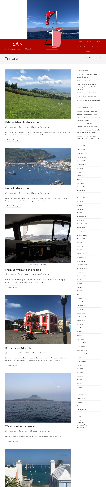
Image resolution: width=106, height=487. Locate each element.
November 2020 (82, 309)
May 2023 (80, 209)
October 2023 (81, 194)
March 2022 (80, 254)
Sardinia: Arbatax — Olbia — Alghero (88, 100)
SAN (17, 43)
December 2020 (82, 306)
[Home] (86, 58)
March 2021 (80, 294)
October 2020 (81, 313)
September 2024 (82, 164)
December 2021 (82, 265)
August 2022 (81, 239)
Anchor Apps (82, 46)
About (88, 41)
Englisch (36, 127)
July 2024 (80, 168)
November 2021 (82, 268)
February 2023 (81, 216)
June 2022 (80, 242)
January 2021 (81, 302)
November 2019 (82, 354)
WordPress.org (81, 427)
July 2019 (80, 369)
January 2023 (81, 220)
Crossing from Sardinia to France (87, 97)
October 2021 (81, 272)
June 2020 (80, 328)
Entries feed (80, 423)
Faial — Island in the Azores (22, 122)
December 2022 (82, 224)
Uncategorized (81, 410)
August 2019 (81, 365)
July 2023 (80, 202)
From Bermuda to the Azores (23, 269)
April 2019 (80, 380)
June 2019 (80, 372)
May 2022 (80, 246)
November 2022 (82, 228)
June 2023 (80, 205)
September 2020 (82, 317)
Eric (78, 118)
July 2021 (80, 280)
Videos (88, 51)
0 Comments (47, 127)
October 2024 (81, 161)
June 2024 (80, 172)
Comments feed (82, 425)
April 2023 (80, 213)
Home (79, 41)
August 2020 (81, 320)
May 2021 (80, 287)
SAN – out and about (83, 81)
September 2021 (82, 276)
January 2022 (81, 261)
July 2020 (80, 324)
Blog (97, 41)
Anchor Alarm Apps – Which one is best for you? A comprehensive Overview (87, 87)
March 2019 (80, 383)
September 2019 (82, 361)
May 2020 (80, 331)
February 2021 (81, 298)
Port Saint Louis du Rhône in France (88, 93)
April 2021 (80, 291)
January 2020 (81, 346)
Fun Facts (96, 46)
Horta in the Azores (17, 188)
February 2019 (81, 387)
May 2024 (80, 176)
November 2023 (82, 190)
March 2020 (80, 339)
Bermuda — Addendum (19, 348)
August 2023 (81, 198)
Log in (79, 420)
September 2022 (82, 235)
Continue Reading (14, 139)
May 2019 (80, 376)
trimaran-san (12, 127)
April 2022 (80, 250)
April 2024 (80, 179)
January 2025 (81, 150)
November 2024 (82, 157)
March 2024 (80, 183)
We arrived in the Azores (20, 426)
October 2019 (81, 357)
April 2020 (80, 335)
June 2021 (80, 283)
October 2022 (81, 231)
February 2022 (81, 257)
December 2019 (82, 350)
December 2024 (82, 153)
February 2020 (81, 343)
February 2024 (81, 187)
